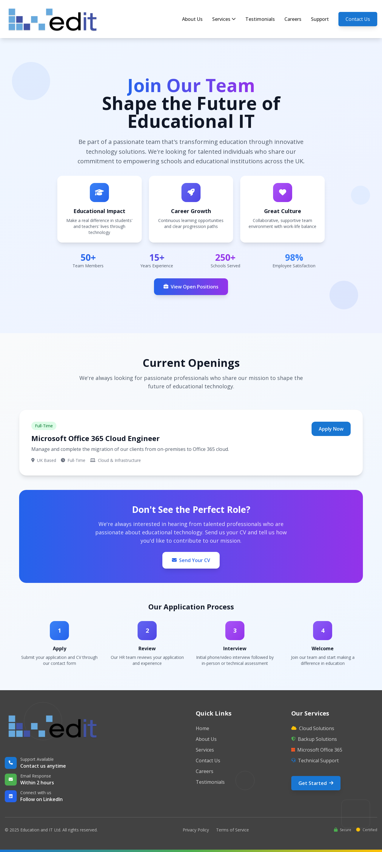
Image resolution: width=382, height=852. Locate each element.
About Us (192, 19)
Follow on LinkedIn (41, 799)
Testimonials (260, 19)
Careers (292, 19)
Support (320, 19)
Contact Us (358, 19)
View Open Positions (191, 286)
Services (224, 19)
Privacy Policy (196, 830)
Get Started (315, 783)
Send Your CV (191, 560)
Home (202, 728)
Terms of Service (232, 830)
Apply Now (331, 429)
